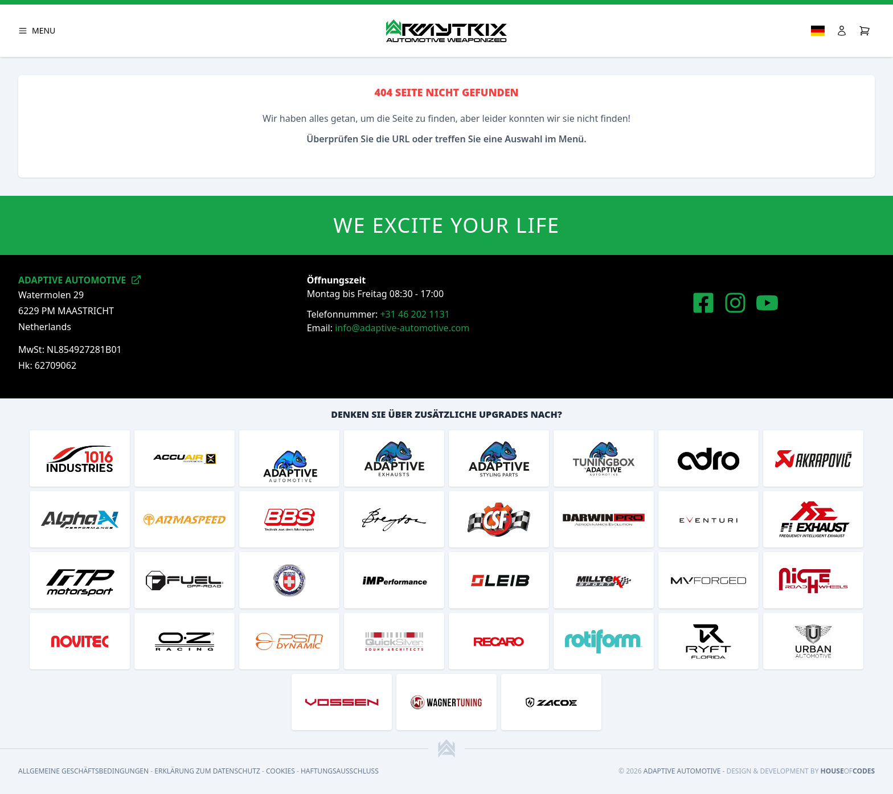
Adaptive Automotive (682, 771)
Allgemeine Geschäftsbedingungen (83, 771)
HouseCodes (848, 771)
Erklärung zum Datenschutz (207, 771)
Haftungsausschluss (340, 771)
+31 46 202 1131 (414, 314)
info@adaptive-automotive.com (402, 328)
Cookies (280, 771)
